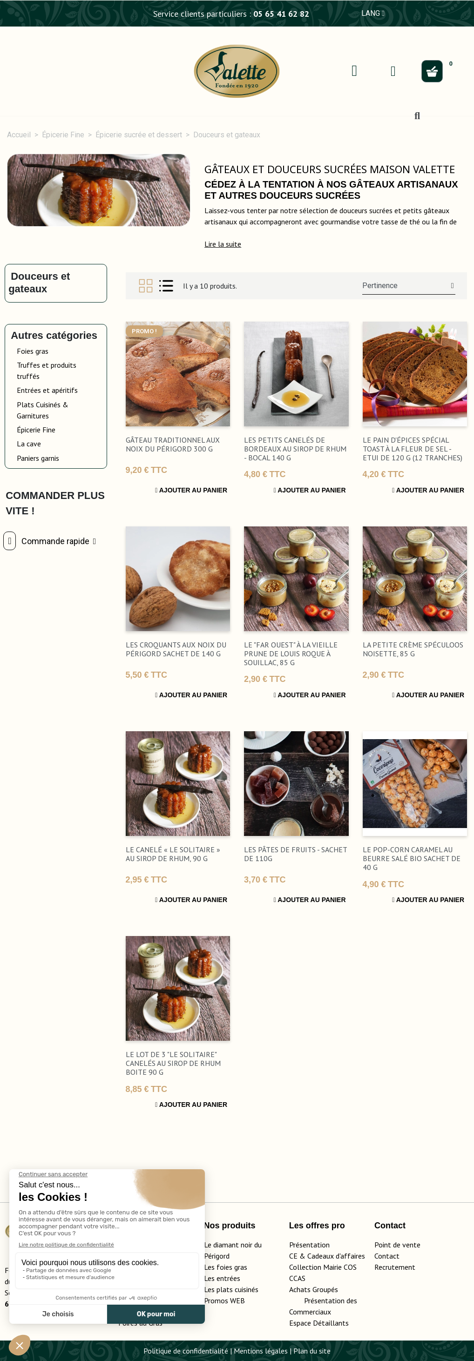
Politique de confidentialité (185, 1350)
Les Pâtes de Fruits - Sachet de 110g (295, 854)
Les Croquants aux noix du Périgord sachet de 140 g (176, 649)
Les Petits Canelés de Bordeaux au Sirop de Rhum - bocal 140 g (295, 448)
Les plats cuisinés (231, 1289)
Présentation (309, 1244)
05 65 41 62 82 (281, 13)
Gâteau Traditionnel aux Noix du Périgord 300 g (173, 444)
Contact (387, 1255)
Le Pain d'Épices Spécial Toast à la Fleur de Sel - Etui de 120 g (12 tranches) (412, 448)
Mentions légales (261, 1350)
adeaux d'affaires (338, 1255)
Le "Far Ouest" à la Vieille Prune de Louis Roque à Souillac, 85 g (291, 653)
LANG (373, 13)
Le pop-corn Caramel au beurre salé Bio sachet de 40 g (411, 858)
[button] (222, 244)
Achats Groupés (313, 1289)
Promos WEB (224, 1300)
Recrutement (394, 1267)
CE (293, 1255)
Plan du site (312, 1350)
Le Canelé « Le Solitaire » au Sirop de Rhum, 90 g (173, 854)
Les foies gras (225, 1267)
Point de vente (397, 1244)
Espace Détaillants (319, 1322)
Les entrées (222, 1278)
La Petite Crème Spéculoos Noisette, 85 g (413, 649)
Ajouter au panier (191, 490)
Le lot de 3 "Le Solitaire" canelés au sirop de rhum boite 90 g (173, 1063)
